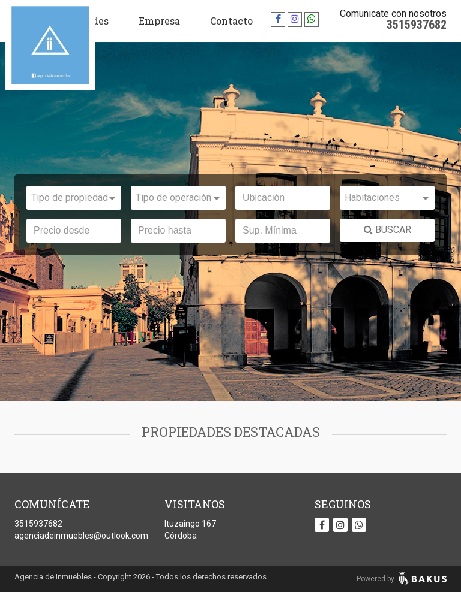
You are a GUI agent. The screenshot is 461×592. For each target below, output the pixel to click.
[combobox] (73, 198)
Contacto (231, 20)
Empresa (159, 20)
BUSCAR (387, 229)
